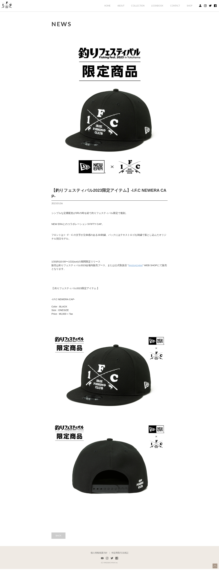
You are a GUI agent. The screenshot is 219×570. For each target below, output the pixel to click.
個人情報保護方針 (99, 554)
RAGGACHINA (137, 265)
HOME (107, 5)
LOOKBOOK (157, 5)
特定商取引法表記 (120, 554)
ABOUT (120, 5)
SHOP (189, 5)
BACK (59, 536)
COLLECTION (137, 5)
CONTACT (175, 5)
